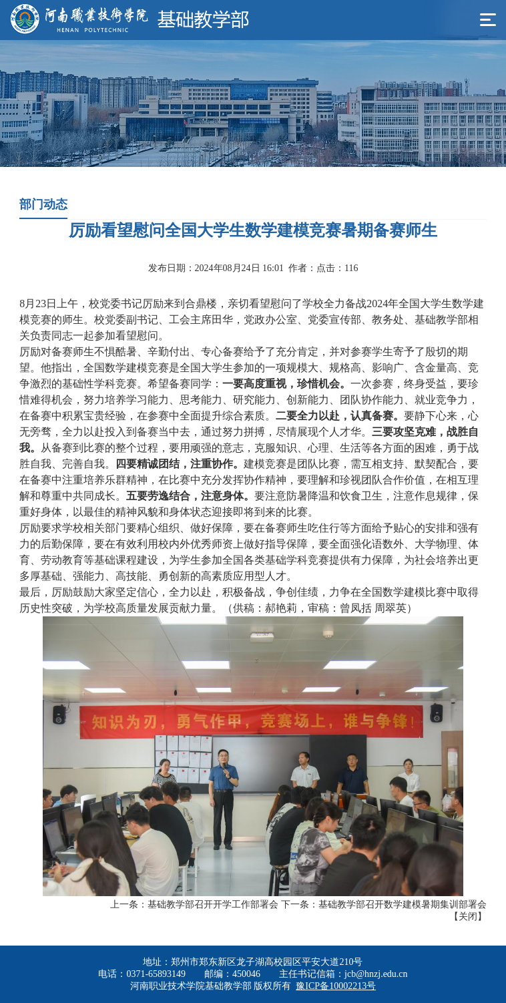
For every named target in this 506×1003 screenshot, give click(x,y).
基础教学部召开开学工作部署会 (213, 904)
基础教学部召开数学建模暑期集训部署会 (402, 904)
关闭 (468, 917)
